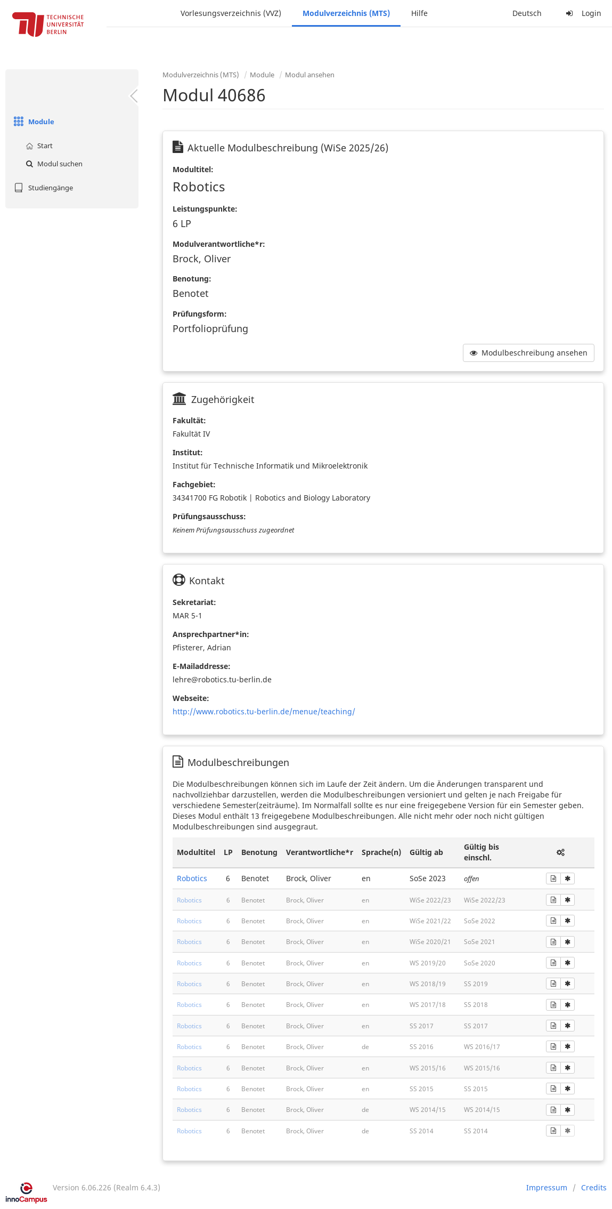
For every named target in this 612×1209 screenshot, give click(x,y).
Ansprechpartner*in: (211, 634)
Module (32, 121)
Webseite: (191, 698)
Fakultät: (189, 420)
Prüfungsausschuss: (209, 516)
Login (582, 13)
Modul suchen (53, 163)
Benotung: (192, 278)
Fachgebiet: (194, 484)
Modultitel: (193, 169)
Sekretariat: (194, 602)
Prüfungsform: (200, 314)
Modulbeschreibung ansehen (528, 353)
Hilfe (419, 13)
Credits (594, 1187)
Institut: (188, 452)
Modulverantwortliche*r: (219, 244)
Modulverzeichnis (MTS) (346, 13)
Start (38, 145)
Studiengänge (42, 187)
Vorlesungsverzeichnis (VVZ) (231, 13)
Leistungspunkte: (205, 209)
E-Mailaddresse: (202, 666)
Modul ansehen (309, 74)
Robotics (192, 878)
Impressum (546, 1187)
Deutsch (527, 13)
